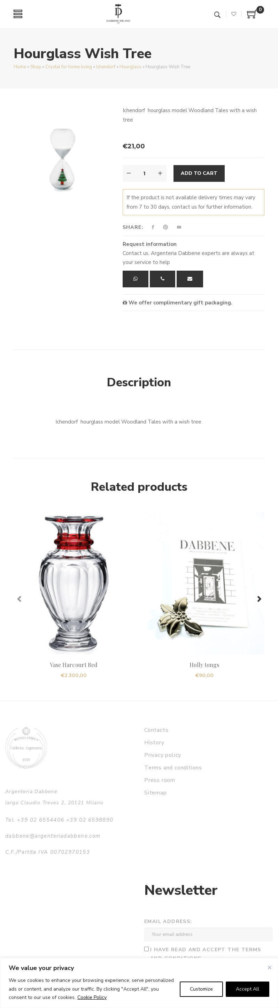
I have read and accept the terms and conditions (205, 954)
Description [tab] (139, 382)
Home (20, 67)
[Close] (269, 967)
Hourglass (130, 67)
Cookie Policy (92, 997)
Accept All (247, 989)
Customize (201, 989)
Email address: (168, 921)
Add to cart (199, 173)
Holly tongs (204, 664)
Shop (35, 67)
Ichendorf (105, 67)
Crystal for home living (68, 67)
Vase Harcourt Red (74, 664)
